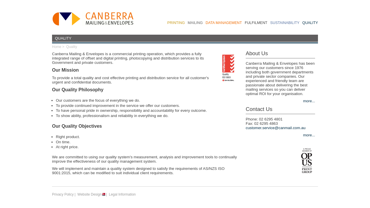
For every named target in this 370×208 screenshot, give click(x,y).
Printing (176, 23)
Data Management (224, 23)
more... (309, 101)
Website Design (89, 194)
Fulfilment (256, 23)
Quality (310, 23)
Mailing (195, 23)
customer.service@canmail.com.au (276, 128)
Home (56, 47)
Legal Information (122, 194)
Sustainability (284, 23)
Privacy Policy (63, 194)
